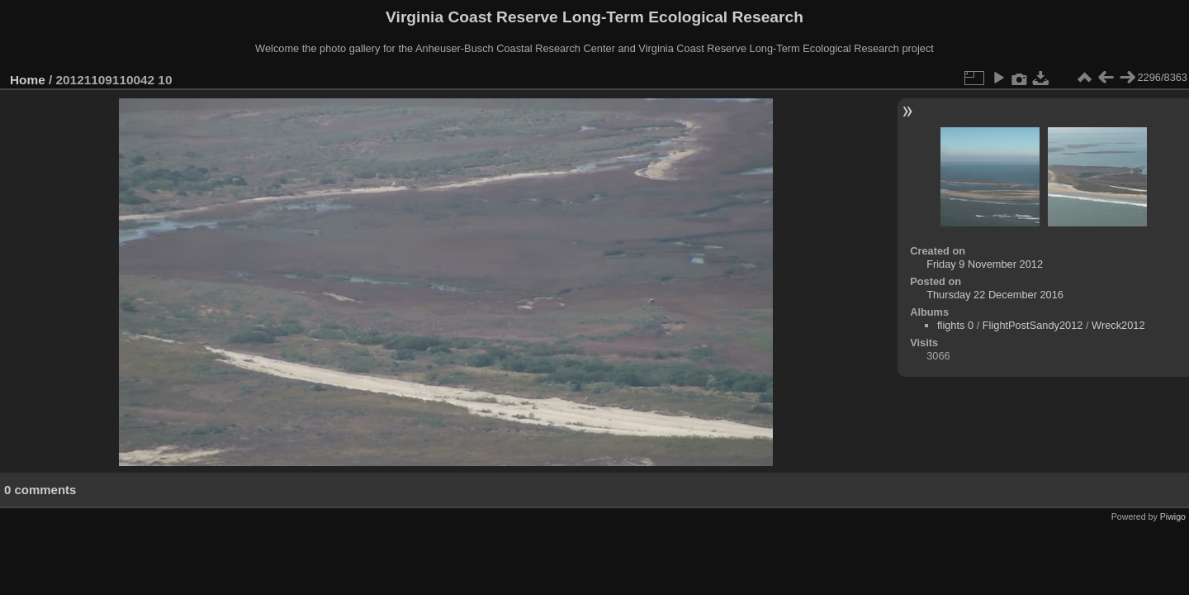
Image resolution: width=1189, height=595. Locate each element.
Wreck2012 (1118, 325)
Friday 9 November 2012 (984, 264)
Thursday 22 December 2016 (994, 294)
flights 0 (955, 325)
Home (27, 80)
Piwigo (1173, 516)
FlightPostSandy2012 (1033, 325)
